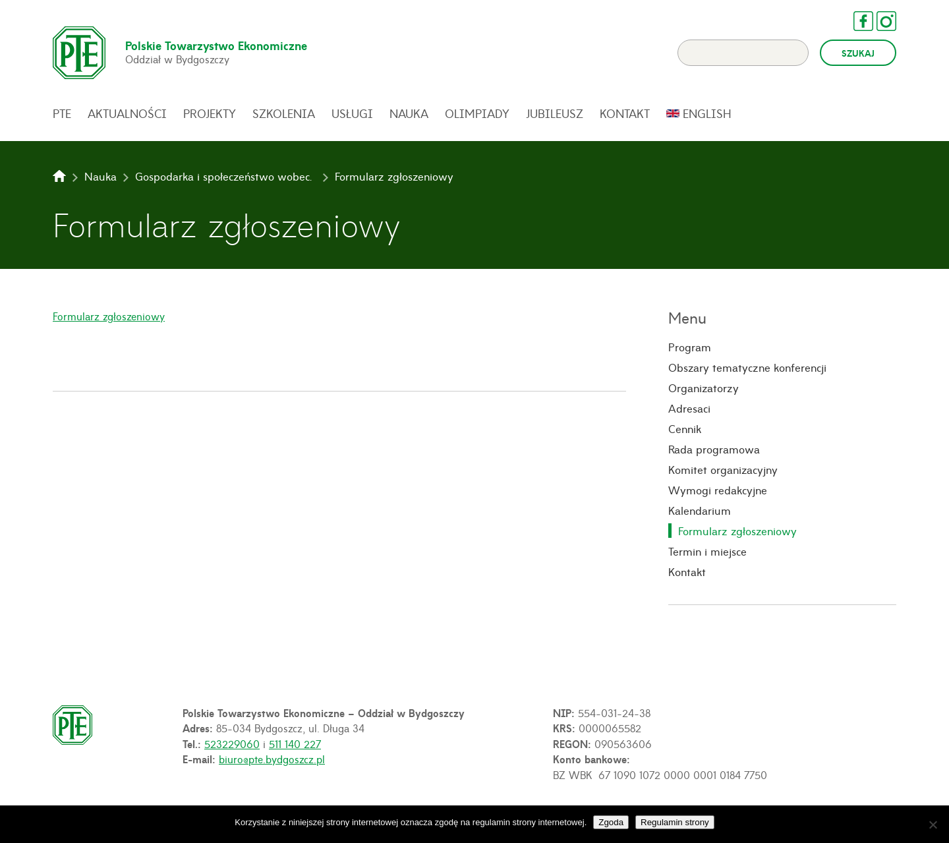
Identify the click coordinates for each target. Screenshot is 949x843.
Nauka (408, 113)
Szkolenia (283, 113)
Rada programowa (714, 449)
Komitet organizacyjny (723, 469)
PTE (62, 113)
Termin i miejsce (707, 551)
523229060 (232, 743)
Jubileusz (554, 113)
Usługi (352, 113)
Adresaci (689, 408)
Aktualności (127, 113)
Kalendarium (699, 510)
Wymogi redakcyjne (717, 489)
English (707, 113)
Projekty (209, 113)
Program (689, 346)
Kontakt (625, 113)
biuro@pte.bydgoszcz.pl (272, 758)
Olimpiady (477, 113)
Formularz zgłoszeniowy (109, 315)
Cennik (684, 428)
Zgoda (610, 822)
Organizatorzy (703, 387)
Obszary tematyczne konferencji (747, 367)
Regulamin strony (675, 822)
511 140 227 (295, 743)
